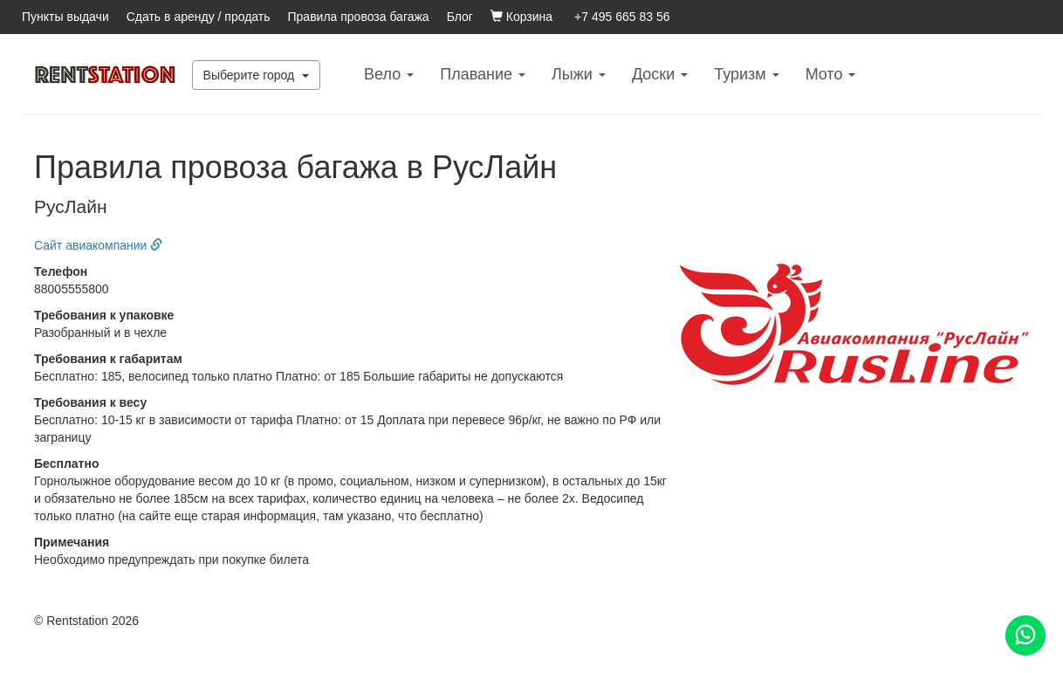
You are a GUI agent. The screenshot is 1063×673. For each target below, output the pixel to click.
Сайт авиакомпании (98, 245)
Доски (660, 74)
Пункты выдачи (65, 17)
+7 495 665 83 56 (621, 17)
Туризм (746, 74)
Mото (831, 74)
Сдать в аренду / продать (199, 17)
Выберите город (256, 75)
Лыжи (579, 74)
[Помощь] (1025, 635)
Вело (389, 74)
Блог (460, 17)
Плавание (482, 74)
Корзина (521, 17)
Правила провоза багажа (358, 17)
